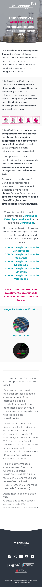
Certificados (27, 222)
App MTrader (21, 335)
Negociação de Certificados (21, 309)
